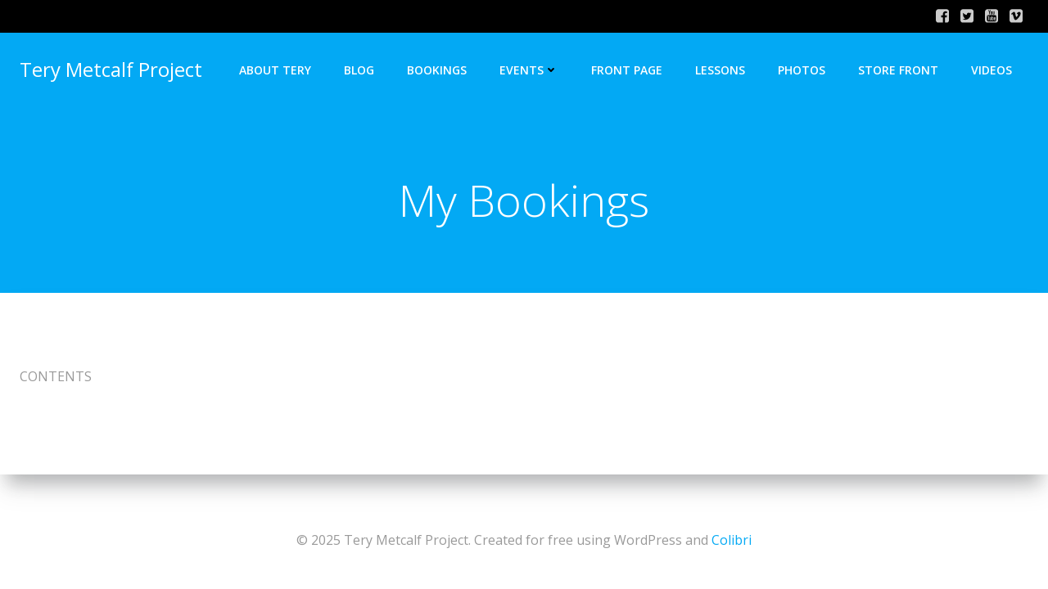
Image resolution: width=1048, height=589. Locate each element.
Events (528, 70)
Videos (991, 70)
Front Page (626, 70)
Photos (801, 70)
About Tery (275, 70)
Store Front (898, 70)
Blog (359, 70)
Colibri (731, 540)
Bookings (437, 70)
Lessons (720, 70)
